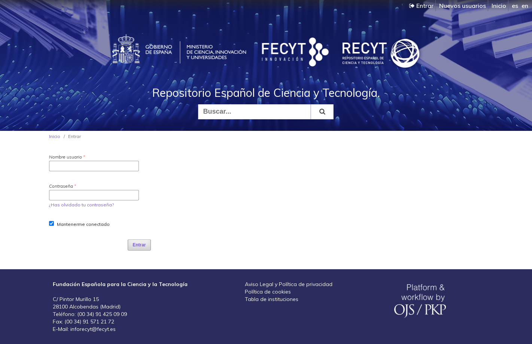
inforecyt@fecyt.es (93, 329)
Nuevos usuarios (462, 5)
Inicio (499, 5)
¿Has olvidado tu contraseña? (81, 205)
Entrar (421, 5)
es (515, 5)
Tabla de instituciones (271, 299)
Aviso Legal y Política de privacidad (288, 284)
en (525, 5)
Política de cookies (268, 291)
